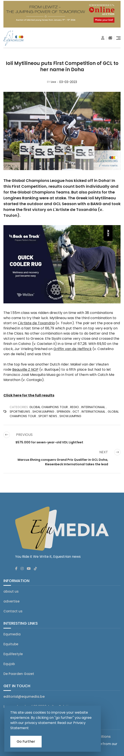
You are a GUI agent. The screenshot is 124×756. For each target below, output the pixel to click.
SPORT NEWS (47, 416)
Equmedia (12, 634)
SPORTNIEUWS (20, 411)
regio (74, 407)
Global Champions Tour (48, 407)
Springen (63, 411)
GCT (76, 411)
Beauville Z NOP (25, 369)
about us (11, 591)
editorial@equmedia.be (24, 696)
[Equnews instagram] (22, 568)
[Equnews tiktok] (35, 568)
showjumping (43, 411)
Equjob (9, 664)
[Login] (102, 38)
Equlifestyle (13, 654)
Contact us (13, 611)
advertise (11, 601)
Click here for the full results (28, 395)
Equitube (10, 644)
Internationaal (93, 407)
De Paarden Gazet (18, 673)
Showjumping (70, 416)
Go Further (26, 741)
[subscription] (110, 38)
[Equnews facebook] (16, 568)
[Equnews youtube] (29, 568)
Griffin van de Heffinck (72, 348)
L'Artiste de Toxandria (75, 209)
